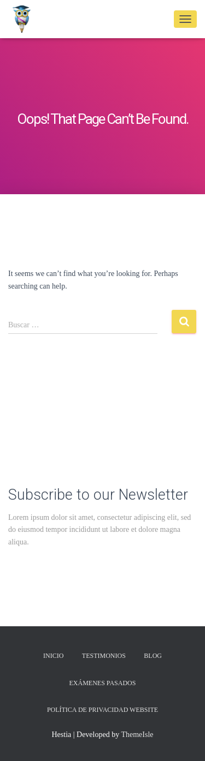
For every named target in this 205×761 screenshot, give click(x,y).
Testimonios (104, 656)
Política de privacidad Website (102, 710)
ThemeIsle (137, 734)
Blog (153, 656)
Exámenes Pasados (102, 683)
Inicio (53, 656)
